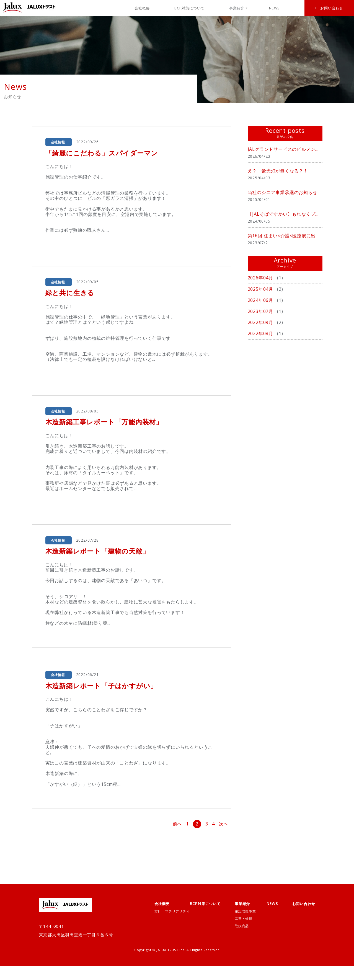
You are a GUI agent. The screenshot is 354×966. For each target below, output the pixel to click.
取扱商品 (242, 926)
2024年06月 (261, 300)
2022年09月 (261, 322)
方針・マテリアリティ (172, 911)
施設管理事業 (245, 911)
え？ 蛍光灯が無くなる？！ (278, 171)
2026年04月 (261, 278)
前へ (177, 824)
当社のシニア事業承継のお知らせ (282, 192)
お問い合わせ (329, 8)
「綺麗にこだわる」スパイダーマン (101, 152)
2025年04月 (261, 289)
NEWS (274, 8)
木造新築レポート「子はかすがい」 (101, 685)
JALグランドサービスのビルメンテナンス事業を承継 (285, 149)
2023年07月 (261, 311)
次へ (223, 824)
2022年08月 (261, 333)
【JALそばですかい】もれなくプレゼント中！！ (285, 214)
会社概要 (142, 8)
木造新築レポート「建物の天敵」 (97, 550)
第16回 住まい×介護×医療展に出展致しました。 (285, 236)
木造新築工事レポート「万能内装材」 (104, 421)
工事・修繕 (243, 918)
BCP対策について (189, 8)
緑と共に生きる (70, 292)
